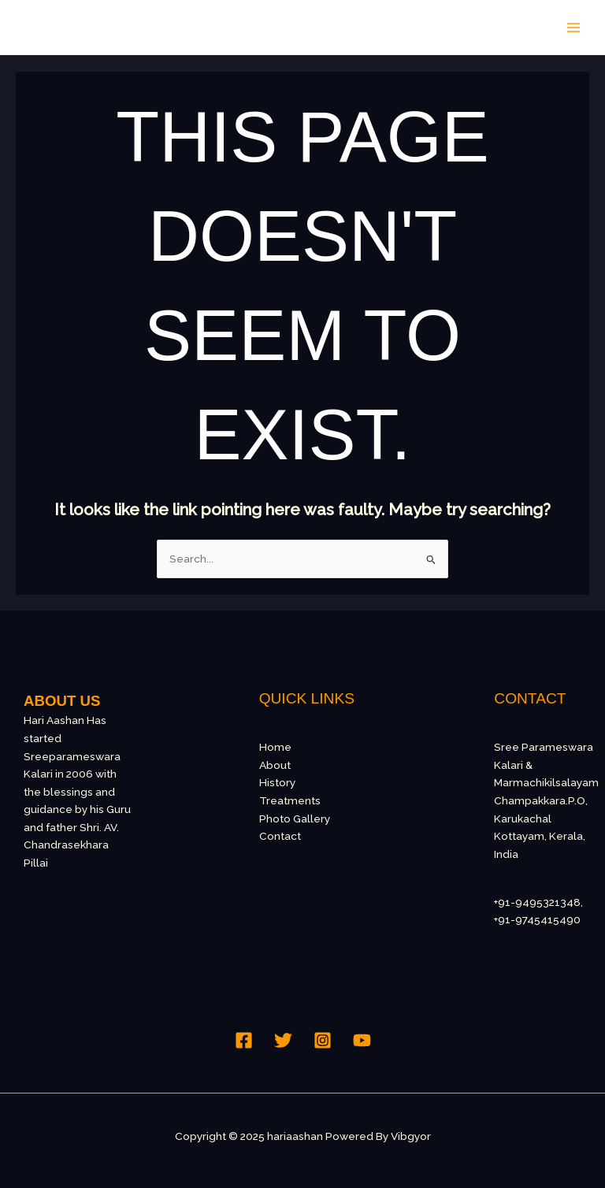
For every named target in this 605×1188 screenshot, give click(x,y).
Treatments (290, 800)
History (277, 782)
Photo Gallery (294, 818)
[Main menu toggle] (574, 27)
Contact (280, 836)
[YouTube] (362, 1040)
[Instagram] (323, 1040)
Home (275, 747)
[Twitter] (283, 1040)
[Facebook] (244, 1040)
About (275, 765)
